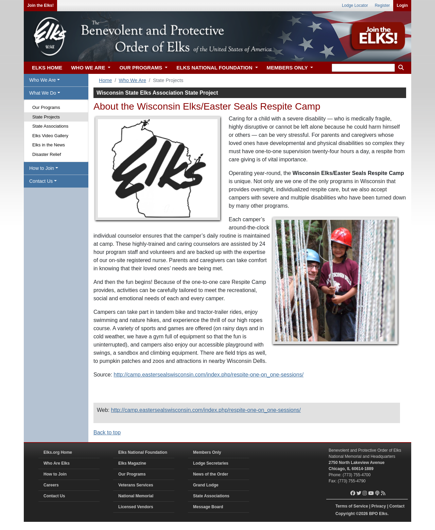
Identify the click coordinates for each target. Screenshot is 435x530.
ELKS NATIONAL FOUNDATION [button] (215, 67)
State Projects (46, 116)
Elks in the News (48, 144)
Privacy (378, 506)
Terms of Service (351, 506)
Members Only (207, 452)
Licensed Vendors (135, 506)
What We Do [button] (42, 93)
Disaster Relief (46, 154)
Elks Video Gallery (50, 135)
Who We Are (132, 80)
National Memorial (135, 496)
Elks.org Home (58, 452)
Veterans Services (135, 485)
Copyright (345, 513)
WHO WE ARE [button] (88, 67)
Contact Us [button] (41, 181)
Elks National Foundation (142, 452)
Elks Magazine (132, 463)
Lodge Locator (355, 5)
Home (105, 80)
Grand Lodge (206, 485)
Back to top (107, 432)
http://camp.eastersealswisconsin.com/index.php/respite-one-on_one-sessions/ (209, 375)
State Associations (50, 126)
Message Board (208, 506)
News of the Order (210, 474)
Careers (51, 485)
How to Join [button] (41, 168)
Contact (397, 506)
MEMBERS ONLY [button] (288, 67)
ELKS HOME (47, 67)
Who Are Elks (57, 463)
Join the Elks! (40, 5)
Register (382, 5)
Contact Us (54, 496)
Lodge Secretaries (210, 463)
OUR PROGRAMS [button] (141, 67)
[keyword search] (363, 68)
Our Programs (46, 107)
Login (402, 5)
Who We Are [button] (42, 80)
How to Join (55, 474)
